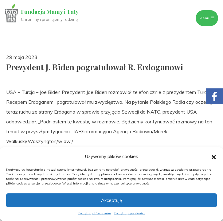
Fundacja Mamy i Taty (50, 11)
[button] (214, 156)
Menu (206, 18)
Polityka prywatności (129, 213)
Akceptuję (111, 200)
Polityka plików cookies (94, 213)
